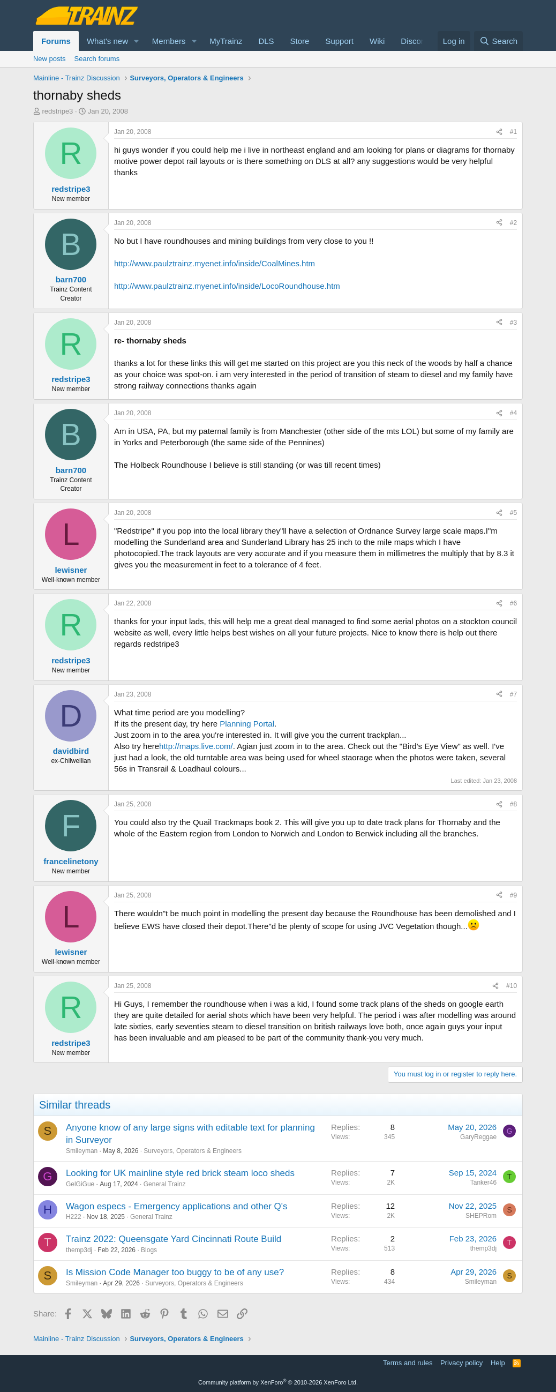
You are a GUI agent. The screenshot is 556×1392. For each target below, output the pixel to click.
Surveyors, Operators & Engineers (193, 1151)
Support (339, 41)
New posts (49, 59)
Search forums (97, 59)
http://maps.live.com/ (196, 746)
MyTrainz (225, 41)
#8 (513, 804)
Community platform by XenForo (278, 1382)
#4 (513, 413)
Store (300, 41)
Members (169, 41)
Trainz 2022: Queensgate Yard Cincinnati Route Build (173, 1239)
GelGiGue (80, 1184)
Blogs (149, 1250)
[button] (136, 41)
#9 (513, 895)
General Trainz (165, 1184)
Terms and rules (407, 1363)
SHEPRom (481, 1215)
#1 (513, 132)
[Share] (499, 132)
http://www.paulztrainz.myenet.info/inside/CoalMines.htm (214, 263)
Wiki (377, 41)
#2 (513, 223)
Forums (56, 41)
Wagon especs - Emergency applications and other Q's (177, 1206)
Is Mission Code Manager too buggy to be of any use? (175, 1272)
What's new (107, 41)
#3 (513, 322)
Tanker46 (483, 1182)
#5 (513, 513)
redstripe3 (57, 111)
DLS (266, 41)
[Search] (498, 41)
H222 (73, 1217)
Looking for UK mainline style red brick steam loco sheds (180, 1173)
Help (498, 1363)
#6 (513, 603)
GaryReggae (478, 1137)
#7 (513, 694)
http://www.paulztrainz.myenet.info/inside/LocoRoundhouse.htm (227, 285)
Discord (414, 41)
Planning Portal (247, 723)
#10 (511, 986)
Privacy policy (461, 1363)
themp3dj (79, 1250)
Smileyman (81, 1151)
